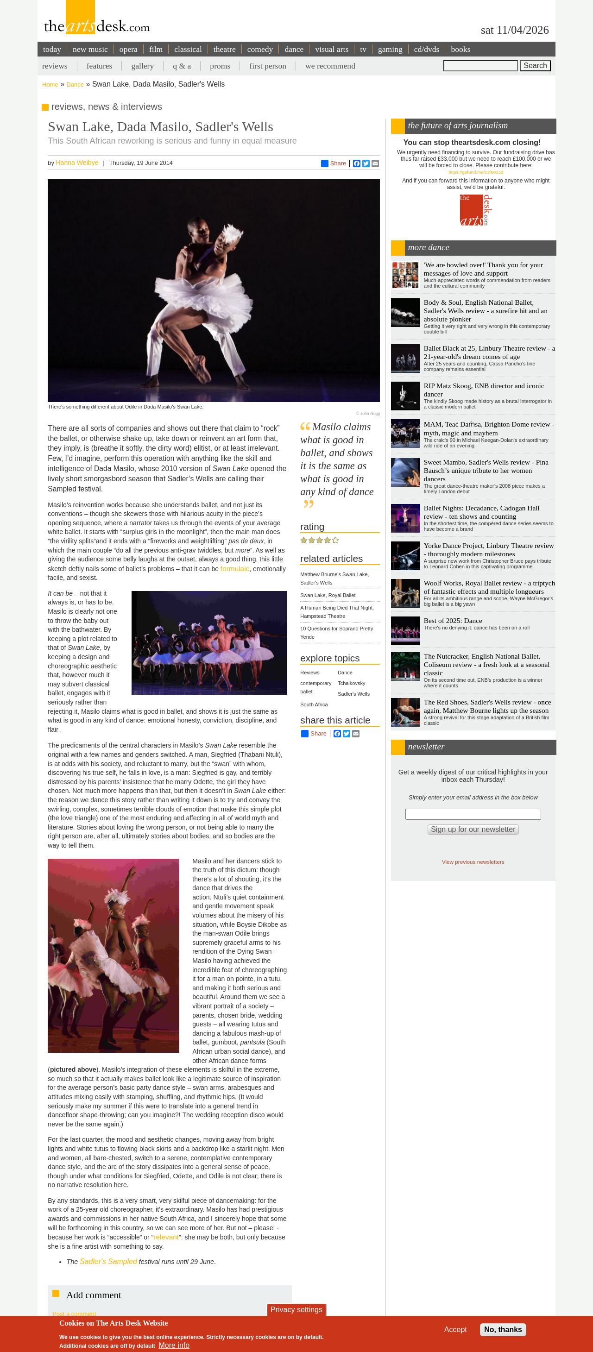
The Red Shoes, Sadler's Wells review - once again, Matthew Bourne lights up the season (487, 706)
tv (363, 49)
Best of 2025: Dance (453, 620)
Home (50, 84)
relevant (166, 1237)
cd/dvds (427, 49)
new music (90, 49)
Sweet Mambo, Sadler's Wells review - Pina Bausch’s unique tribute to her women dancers (486, 470)
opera (129, 49)
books (460, 49)
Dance (75, 84)
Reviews (310, 672)
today (52, 49)
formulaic (235, 568)
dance (293, 49)
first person (267, 65)
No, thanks (503, 1329)
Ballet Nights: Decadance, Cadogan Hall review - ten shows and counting (482, 512)
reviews (55, 65)
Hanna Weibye (77, 162)
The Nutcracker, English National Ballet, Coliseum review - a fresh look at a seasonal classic (487, 664)
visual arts (331, 49)
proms (220, 65)
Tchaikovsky (351, 683)
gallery (142, 65)
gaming (390, 49)
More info (174, 1345)
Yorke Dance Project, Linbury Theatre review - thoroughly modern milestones (489, 549)
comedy (260, 49)
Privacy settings (296, 1310)
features (100, 65)
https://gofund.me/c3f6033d (475, 172)
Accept (455, 1329)
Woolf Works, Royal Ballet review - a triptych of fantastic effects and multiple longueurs (489, 587)
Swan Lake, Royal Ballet (327, 595)
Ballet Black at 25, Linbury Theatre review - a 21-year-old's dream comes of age (489, 352)
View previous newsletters (473, 862)
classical (188, 49)
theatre (225, 49)
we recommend (330, 65)
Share (334, 163)
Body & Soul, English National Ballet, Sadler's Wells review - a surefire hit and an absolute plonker (486, 310)
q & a (182, 65)
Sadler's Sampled (108, 1261)
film (156, 49)
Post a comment (74, 1313)
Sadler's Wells (354, 694)
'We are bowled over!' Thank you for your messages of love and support (483, 269)
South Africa (314, 704)
